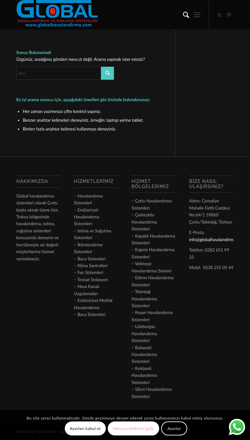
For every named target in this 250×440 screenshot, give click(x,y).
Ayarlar (174, 428)
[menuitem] (182, 14)
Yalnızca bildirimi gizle (133, 428)
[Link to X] (219, 15)
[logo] (57, 14)
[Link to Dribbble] (229, 15)
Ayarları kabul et (85, 428)
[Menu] (197, 14)
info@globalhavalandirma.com (216, 239)
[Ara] (182, 14)
